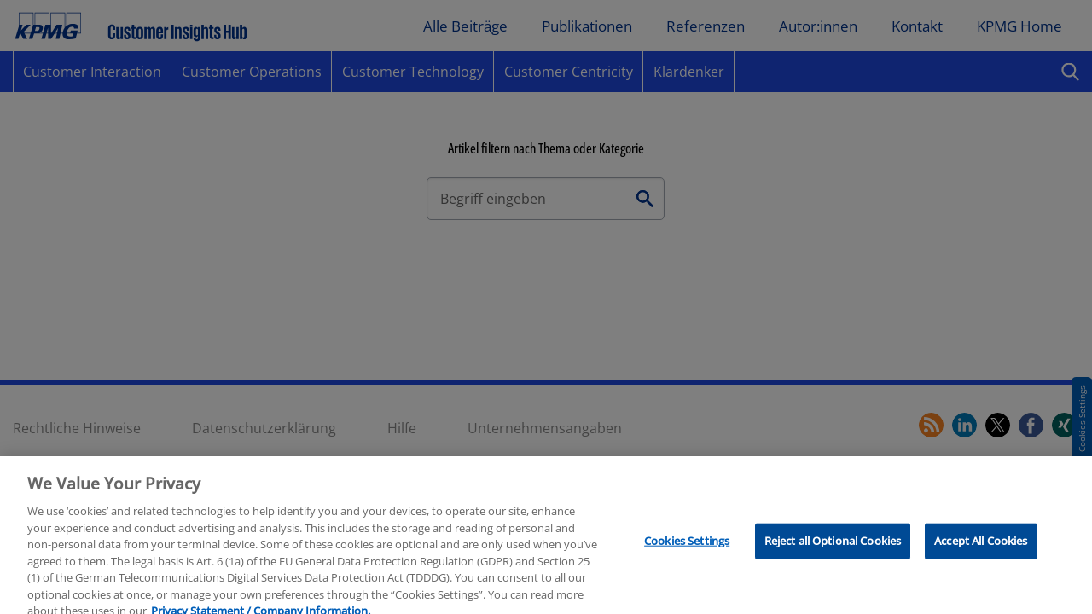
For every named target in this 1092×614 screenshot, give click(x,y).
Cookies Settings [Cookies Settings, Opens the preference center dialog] (686, 550)
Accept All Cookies (980, 550)
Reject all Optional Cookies (833, 550)
